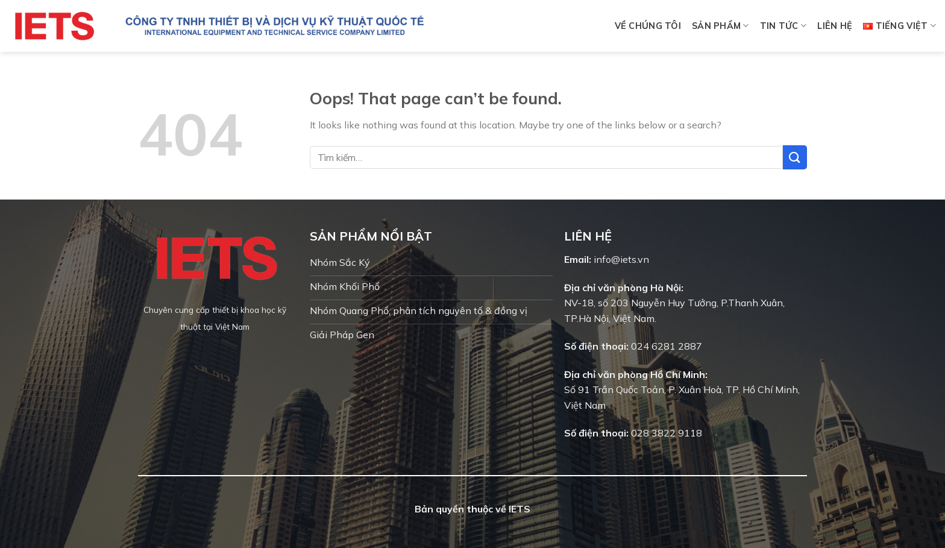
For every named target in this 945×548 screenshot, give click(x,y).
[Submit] (795, 157)
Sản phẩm (720, 25)
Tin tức (783, 25)
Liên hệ (834, 25)
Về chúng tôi (648, 25)
